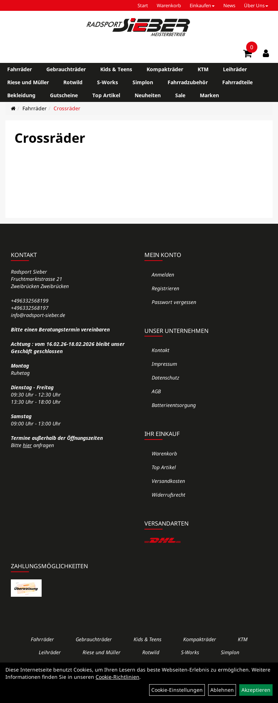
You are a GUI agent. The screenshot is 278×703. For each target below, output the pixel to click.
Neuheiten (148, 95)
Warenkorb (169, 5)
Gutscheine (64, 95)
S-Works (107, 82)
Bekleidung (21, 95)
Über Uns (256, 5)
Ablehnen (222, 689)
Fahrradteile (237, 82)
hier (27, 445)
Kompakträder (165, 69)
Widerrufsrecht (168, 494)
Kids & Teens (116, 69)
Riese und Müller (28, 82)
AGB (156, 391)
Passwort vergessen (174, 302)
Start (143, 5)
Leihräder (235, 69)
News (229, 5)
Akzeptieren (255, 689)
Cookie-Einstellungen (177, 689)
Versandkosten (168, 480)
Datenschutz (165, 377)
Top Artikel (106, 95)
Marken (209, 95)
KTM (203, 69)
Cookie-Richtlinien (117, 676)
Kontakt (160, 350)
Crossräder (67, 108)
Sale (180, 95)
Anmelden (163, 274)
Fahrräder (19, 69)
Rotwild (73, 82)
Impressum (164, 363)
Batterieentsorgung (174, 405)
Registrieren (165, 288)
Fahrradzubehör (188, 82)
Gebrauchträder (66, 69)
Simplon (142, 82)
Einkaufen (202, 5)
